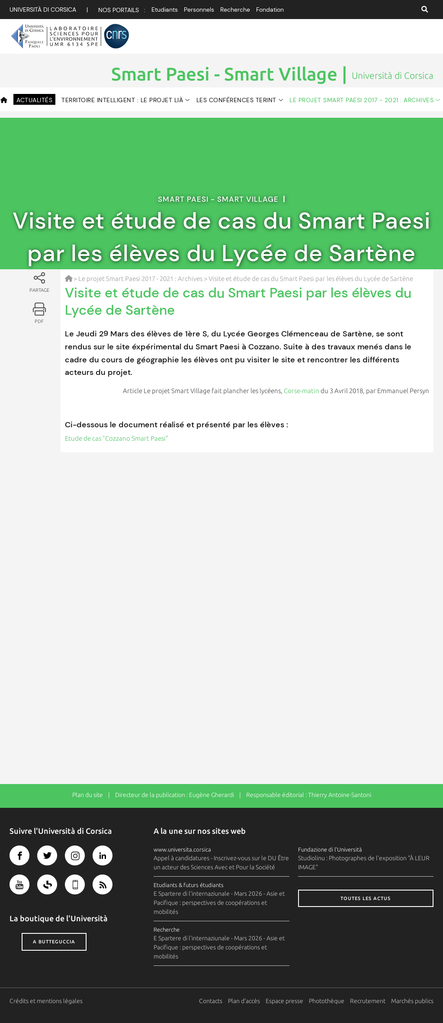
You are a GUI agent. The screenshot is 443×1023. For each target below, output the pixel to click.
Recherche (235, 9)
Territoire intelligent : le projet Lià (122, 100)
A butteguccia (54, 941)
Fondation (270, 9)
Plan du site (87, 794)
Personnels (199, 9)
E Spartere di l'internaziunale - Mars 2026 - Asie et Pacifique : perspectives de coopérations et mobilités (219, 902)
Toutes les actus (365, 898)
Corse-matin (301, 390)
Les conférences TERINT (236, 100)
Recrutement (367, 1000)
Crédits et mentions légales (46, 1000)
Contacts (210, 1000)
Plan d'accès (244, 1000)
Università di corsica (43, 9)
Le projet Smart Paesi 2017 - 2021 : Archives (361, 100)
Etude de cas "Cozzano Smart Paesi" (116, 438)
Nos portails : (121, 10)
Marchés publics (412, 1000)
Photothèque (326, 1000)
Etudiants (164, 9)
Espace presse (284, 1000)
